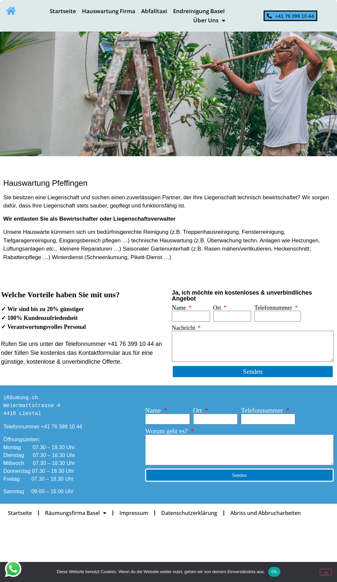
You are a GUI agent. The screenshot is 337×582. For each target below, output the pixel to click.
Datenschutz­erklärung (192, 513)
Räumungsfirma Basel (76, 513)
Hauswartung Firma (108, 11)
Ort (218, 308)
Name (179, 308)
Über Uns (209, 20)
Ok (274, 571)
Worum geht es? (167, 431)
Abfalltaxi (154, 11)
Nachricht (184, 328)
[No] (326, 572)
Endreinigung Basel (199, 11)
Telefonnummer (274, 308)
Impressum (135, 513)
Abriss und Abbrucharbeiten (268, 513)
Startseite (63, 11)
